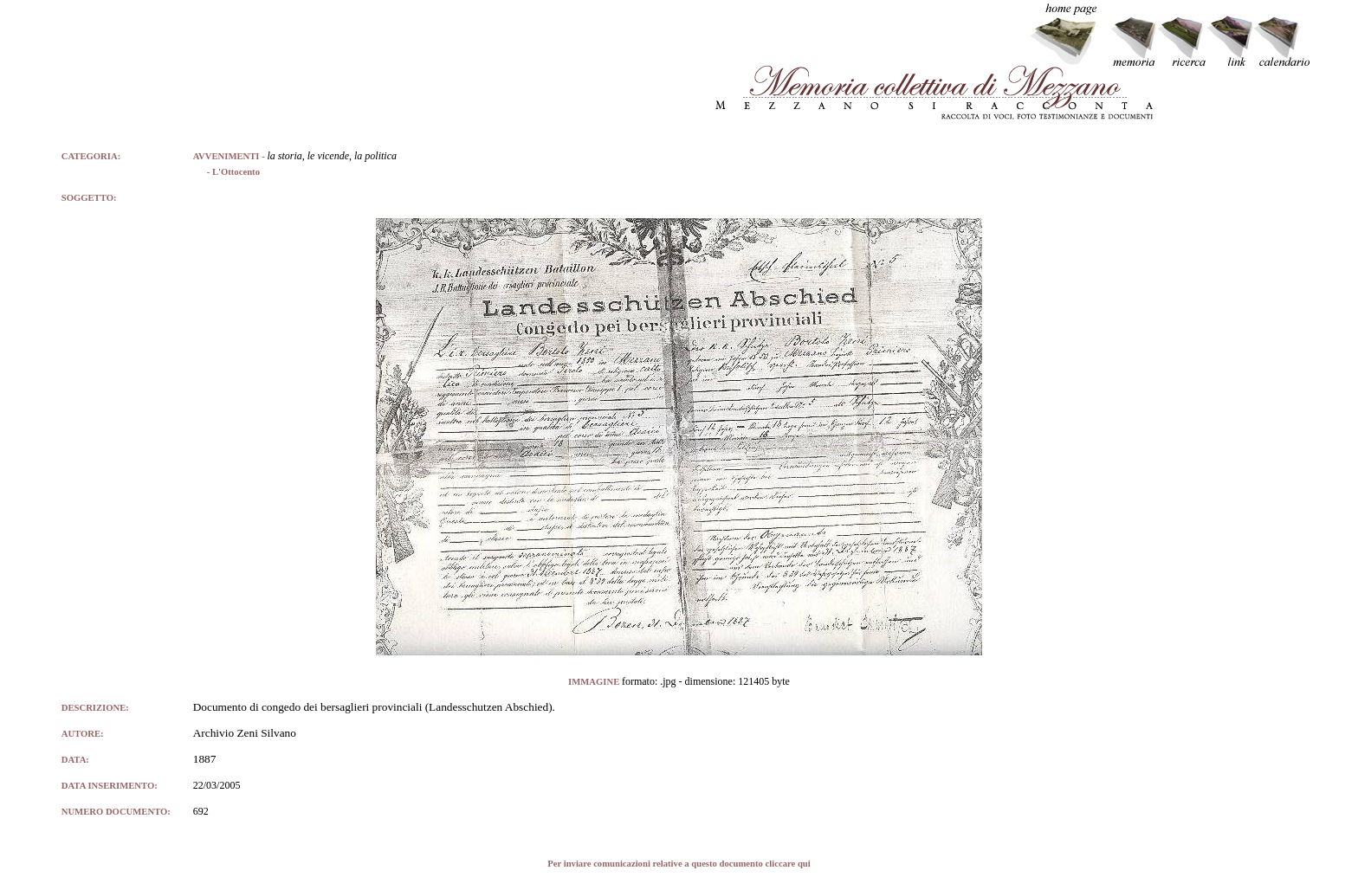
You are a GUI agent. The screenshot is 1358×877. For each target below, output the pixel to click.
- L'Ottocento (226, 172)
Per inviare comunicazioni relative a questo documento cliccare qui (678, 863)
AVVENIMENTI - (230, 156)
